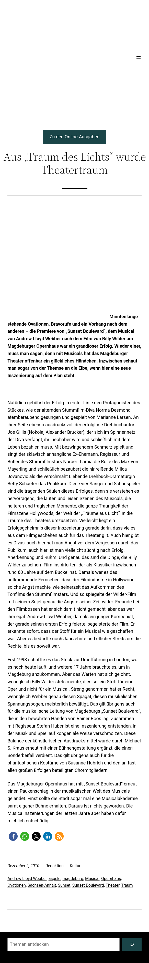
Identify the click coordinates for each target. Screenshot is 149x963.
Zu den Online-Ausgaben (74, 136)
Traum (127, 885)
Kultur (75, 865)
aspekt (55, 878)
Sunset (64, 885)
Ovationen (16, 885)
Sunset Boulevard (88, 885)
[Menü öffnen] (138, 57)
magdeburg (73, 878)
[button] (13, 836)
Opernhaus (111, 878)
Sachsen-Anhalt (42, 885)
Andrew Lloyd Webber (27, 878)
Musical (92, 878)
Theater (112, 885)
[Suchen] (132, 944)
